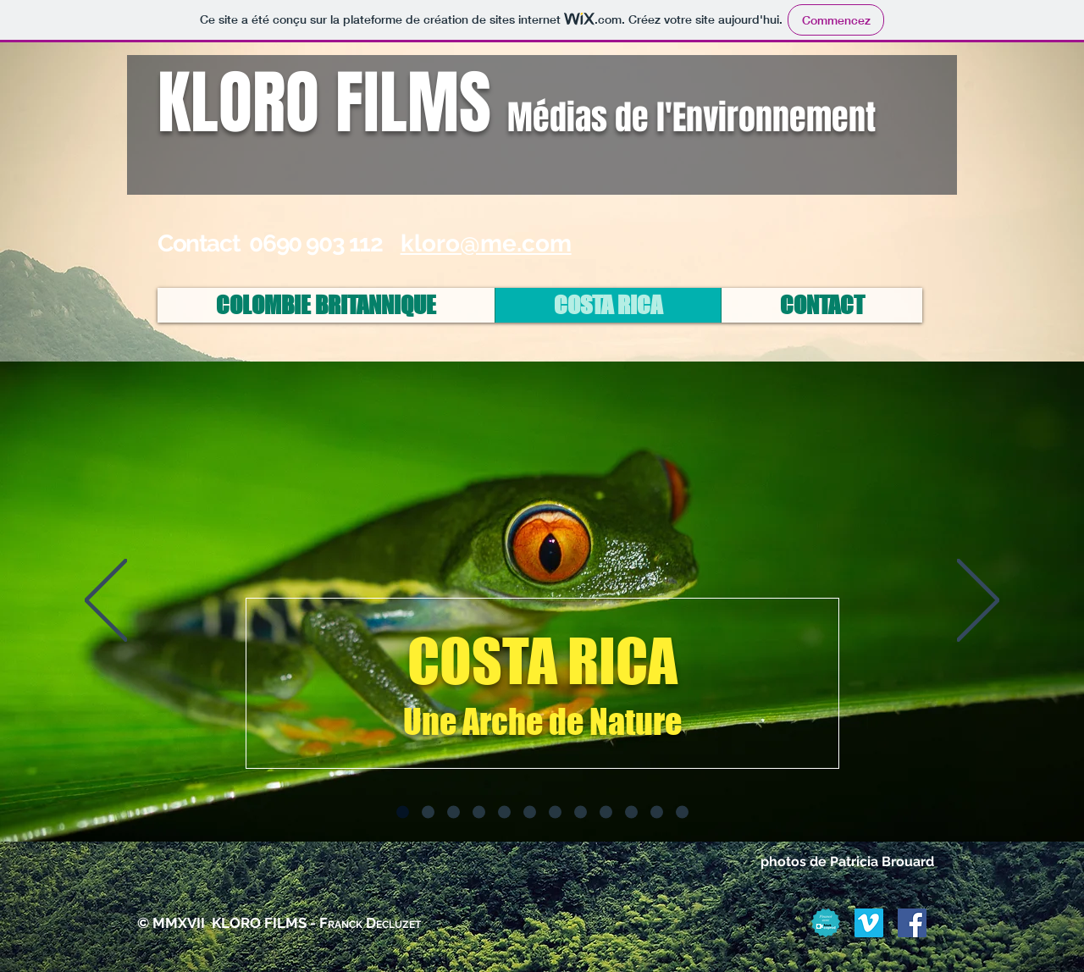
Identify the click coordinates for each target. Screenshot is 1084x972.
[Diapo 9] (606, 812)
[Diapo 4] (479, 812)
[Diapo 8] (580, 812)
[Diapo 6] (529, 812)
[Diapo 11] (656, 812)
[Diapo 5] (504, 812)
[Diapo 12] (682, 812)
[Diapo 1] (402, 812)
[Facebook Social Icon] (912, 922)
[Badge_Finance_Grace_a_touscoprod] (825, 922)
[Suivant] (978, 601)
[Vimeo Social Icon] (868, 922)
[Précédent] (106, 601)
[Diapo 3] (453, 812)
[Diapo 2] (428, 812)
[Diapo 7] (555, 812)
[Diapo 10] (631, 812)
